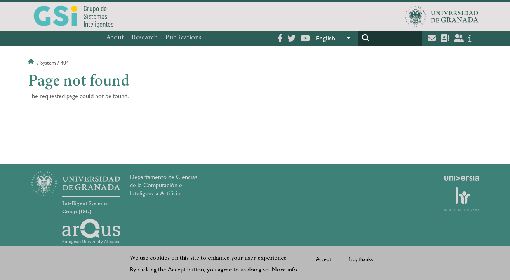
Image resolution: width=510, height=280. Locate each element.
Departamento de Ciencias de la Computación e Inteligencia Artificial (163, 185)
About (115, 37)
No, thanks (360, 260)
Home (32, 62)
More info (284, 270)
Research (145, 37)
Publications (183, 37)
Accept (323, 260)
